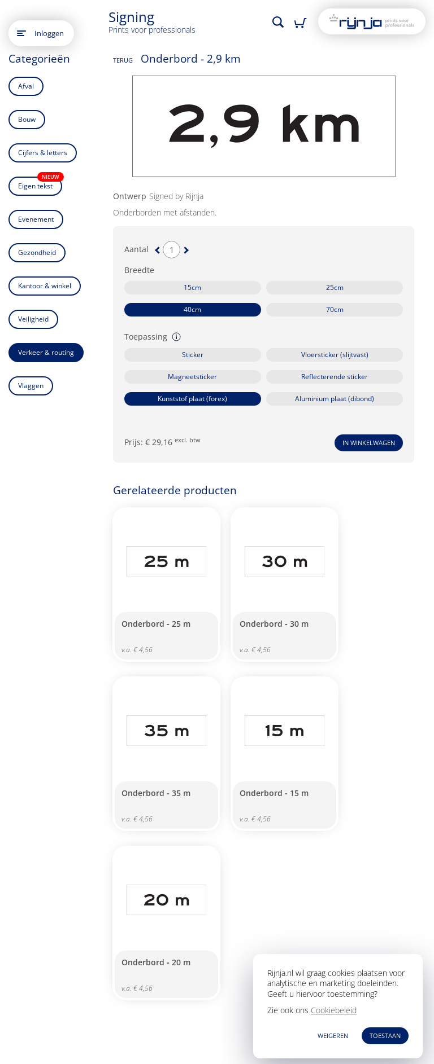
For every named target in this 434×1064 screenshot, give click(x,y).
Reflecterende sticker (334, 376)
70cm (335, 309)
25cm (335, 287)
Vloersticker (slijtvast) (334, 354)
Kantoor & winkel (44, 286)
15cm (192, 287)
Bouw (27, 119)
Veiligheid (33, 319)
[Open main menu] (21, 33)
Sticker (192, 354)
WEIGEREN (333, 1035)
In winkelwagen (368, 442)
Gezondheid (37, 252)
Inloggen (49, 33)
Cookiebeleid (334, 1010)
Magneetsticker (192, 376)
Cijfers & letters (42, 152)
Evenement (36, 219)
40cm (192, 309)
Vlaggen (31, 385)
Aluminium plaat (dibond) (334, 398)
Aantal (136, 249)
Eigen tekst (40, 184)
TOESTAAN (385, 1035)
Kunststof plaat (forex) (192, 398)
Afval (26, 86)
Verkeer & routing (46, 352)
